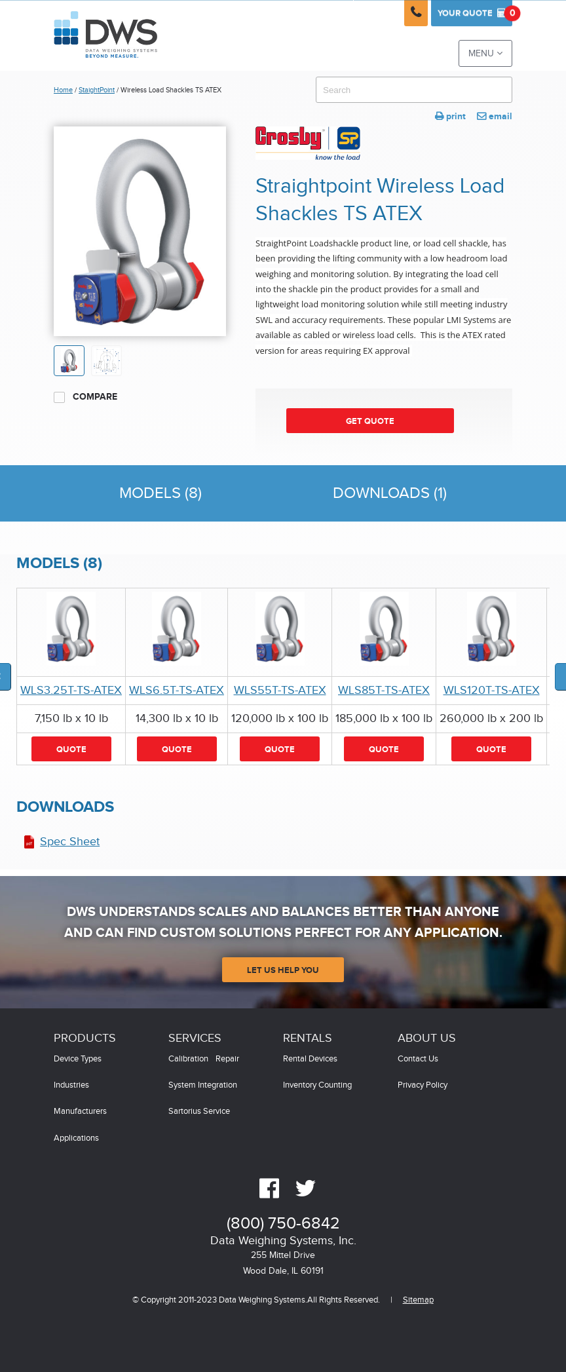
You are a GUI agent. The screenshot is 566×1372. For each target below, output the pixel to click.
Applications (76, 1138)
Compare (85, 397)
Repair (227, 1059)
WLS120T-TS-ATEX (491, 690)
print (450, 116)
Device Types (78, 1059)
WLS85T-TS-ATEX (384, 690)
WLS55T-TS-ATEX (280, 690)
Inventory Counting (317, 1085)
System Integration (202, 1085)
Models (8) (160, 493)
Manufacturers (80, 1111)
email (494, 116)
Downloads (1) (390, 493)
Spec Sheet (70, 841)
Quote (475, 13)
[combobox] (414, 90)
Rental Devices (310, 1059)
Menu (485, 53)
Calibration (188, 1059)
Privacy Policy (422, 1085)
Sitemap (418, 1300)
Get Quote (370, 421)
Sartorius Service (199, 1111)
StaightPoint (97, 90)
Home (63, 90)
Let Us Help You (283, 970)
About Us (427, 1038)
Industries (71, 1085)
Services (194, 1038)
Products (85, 1038)
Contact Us (418, 1059)
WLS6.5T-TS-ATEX (176, 690)
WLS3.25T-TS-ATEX (71, 690)
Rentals (307, 1038)
